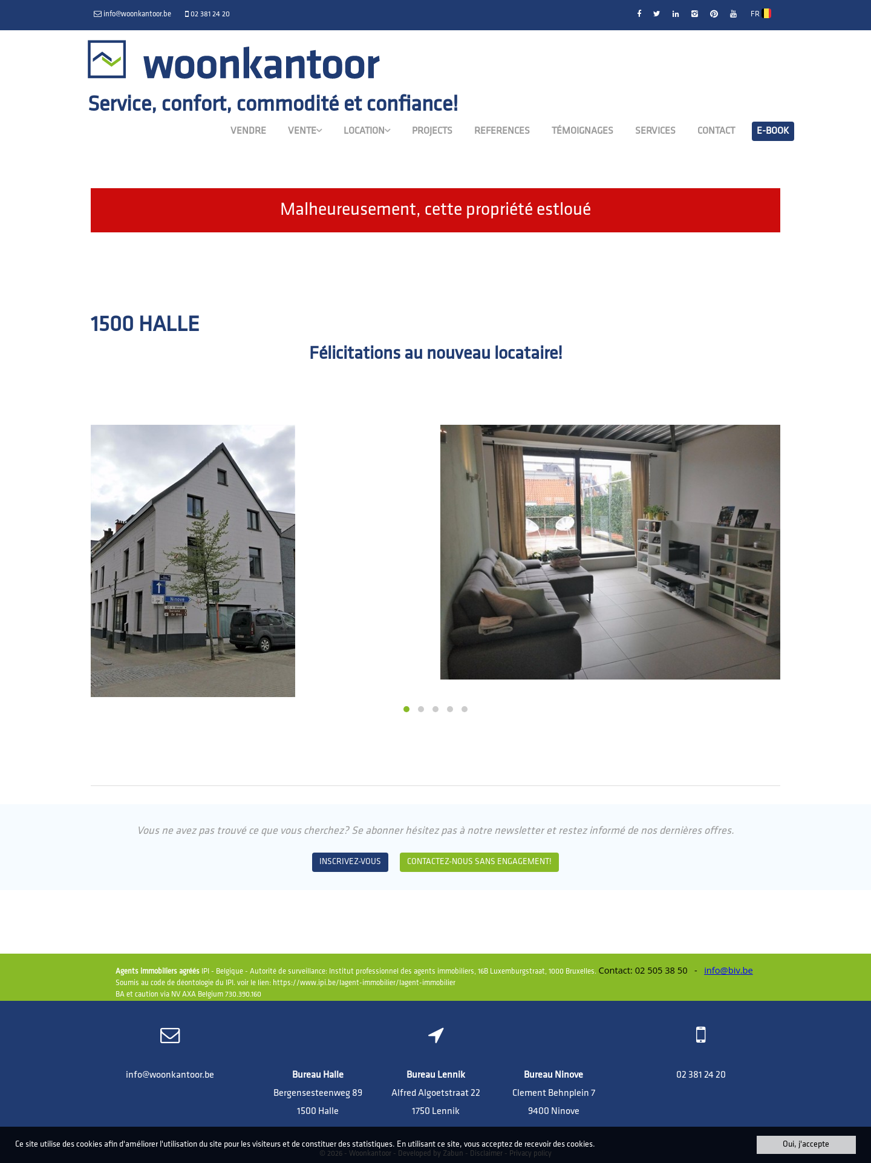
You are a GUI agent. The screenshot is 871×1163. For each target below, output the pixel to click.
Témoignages (582, 131)
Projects (432, 131)
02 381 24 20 (701, 1075)
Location (367, 130)
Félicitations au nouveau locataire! (436, 354)
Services (655, 131)
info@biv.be (728, 970)
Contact (716, 131)
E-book (773, 131)
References (502, 131)
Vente (305, 130)
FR (761, 14)
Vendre (248, 131)
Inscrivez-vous (350, 862)
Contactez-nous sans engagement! (479, 862)
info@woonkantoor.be (170, 1075)
